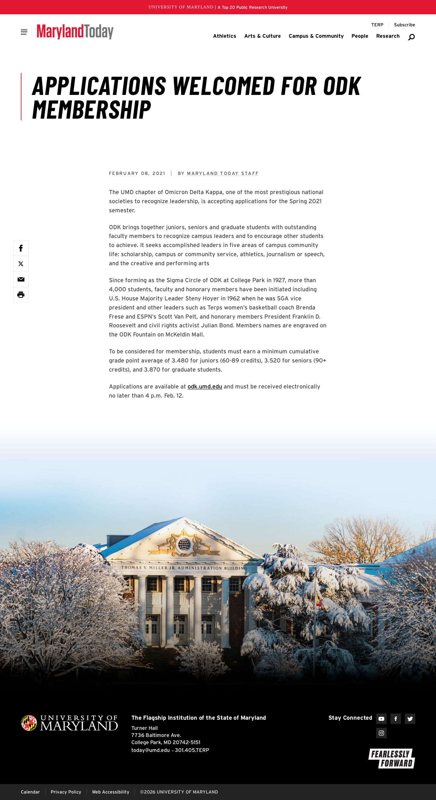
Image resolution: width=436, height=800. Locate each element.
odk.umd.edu (205, 386)
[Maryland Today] (75, 32)
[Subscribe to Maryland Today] (404, 25)
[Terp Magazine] (377, 25)
